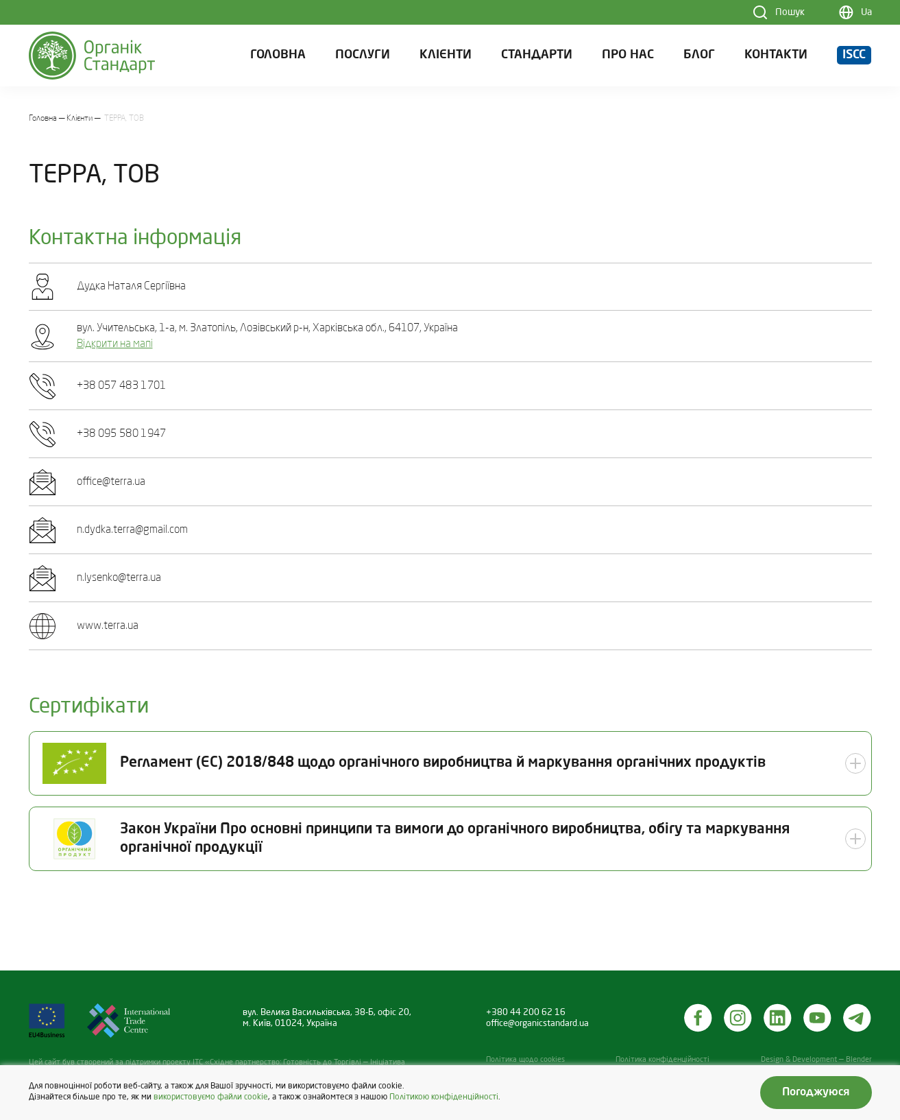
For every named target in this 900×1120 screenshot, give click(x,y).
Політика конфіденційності (662, 1060)
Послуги (362, 55)
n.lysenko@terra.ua (119, 578)
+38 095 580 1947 (122, 434)
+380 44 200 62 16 (525, 1012)
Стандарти (536, 55)
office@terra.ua (111, 482)
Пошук (790, 12)
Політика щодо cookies (525, 1060)
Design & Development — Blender (816, 1060)
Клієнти (445, 55)
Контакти (775, 55)
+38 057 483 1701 (122, 386)
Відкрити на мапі (115, 344)
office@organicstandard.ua (537, 1023)
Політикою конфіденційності (443, 1097)
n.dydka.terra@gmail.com (132, 530)
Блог (699, 55)
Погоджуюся (816, 1092)
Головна (278, 55)
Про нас (628, 55)
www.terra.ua (107, 626)
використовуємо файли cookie (211, 1097)
